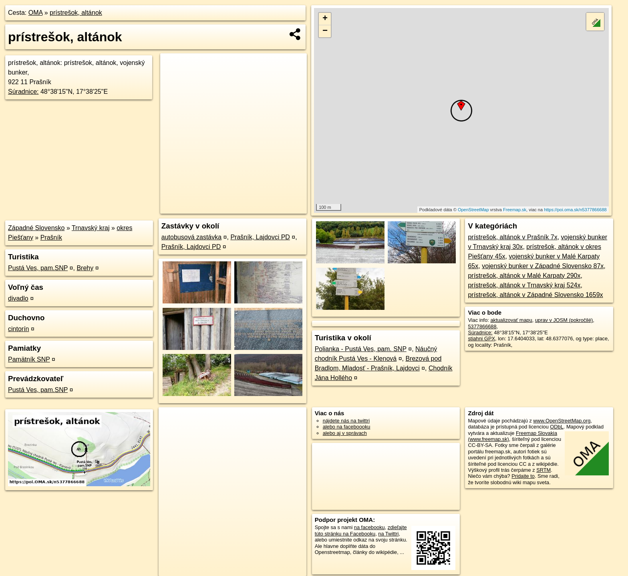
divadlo (18, 298)
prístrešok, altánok (76, 12)
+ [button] (325, 19)
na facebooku (369, 527)
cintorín (18, 328)
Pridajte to (523, 476)
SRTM (543, 470)
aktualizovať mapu (511, 320)
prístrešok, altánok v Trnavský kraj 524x (524, 285)
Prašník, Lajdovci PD (260, 237)
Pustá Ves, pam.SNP (38, 268)
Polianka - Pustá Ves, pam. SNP (361, 349)
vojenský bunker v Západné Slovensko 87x (543, 266)
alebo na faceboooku (346, 427)
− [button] (325, 31)
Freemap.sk (514, 209)
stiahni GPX (481, 338)
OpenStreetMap (473, 209)
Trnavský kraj (91, 227)
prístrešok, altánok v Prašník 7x (512, 237)
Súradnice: (23, 91)
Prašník (51, 237)
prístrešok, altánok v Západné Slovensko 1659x (535, 294)
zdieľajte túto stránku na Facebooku (361, 530)
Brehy (84, 268)
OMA (35, 12)
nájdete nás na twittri (346, 421)
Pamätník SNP (29, 359)
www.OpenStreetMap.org (561, 421)
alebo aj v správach (345, 433)
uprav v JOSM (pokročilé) (564, 320)
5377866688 (482, 326)
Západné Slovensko (36, 227)
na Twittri (388, 534)
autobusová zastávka (191, 237)
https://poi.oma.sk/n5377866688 (575, 209)
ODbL (556, 427)
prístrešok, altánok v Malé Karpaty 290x (524, 275)
